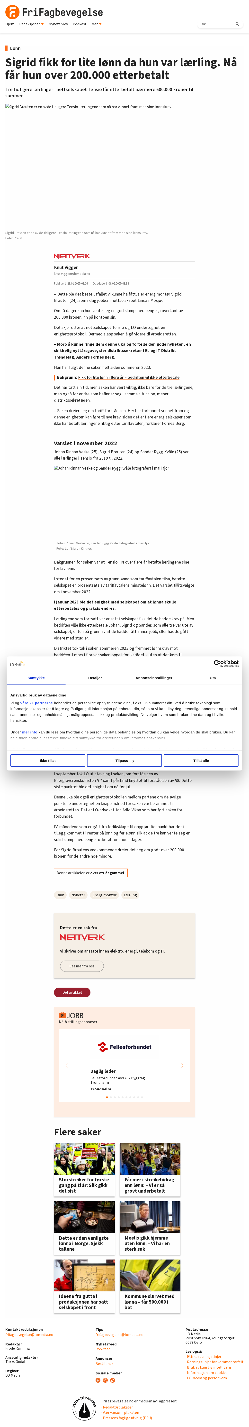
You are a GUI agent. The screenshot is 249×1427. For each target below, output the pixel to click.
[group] (124, 1065)
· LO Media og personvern (206, 1378)
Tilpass (125, 761)
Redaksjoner (31, 24)
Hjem (9, 24)
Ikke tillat (53, 761)
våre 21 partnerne (45, 703)
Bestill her (104, 1363)
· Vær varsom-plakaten (120, 1412)
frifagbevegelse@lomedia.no (29, 1334)
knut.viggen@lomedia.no (72, 273)
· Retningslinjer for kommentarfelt (215, 1362)
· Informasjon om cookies (206, 1372)
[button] (182, 1065)
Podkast (80, 24)
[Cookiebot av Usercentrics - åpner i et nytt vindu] (209, 663)
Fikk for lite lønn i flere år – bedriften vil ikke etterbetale (128, 377)
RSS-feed (103, 1349)
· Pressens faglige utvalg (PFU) (126, 1418)
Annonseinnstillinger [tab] (151, 678)
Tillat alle (196, 761)
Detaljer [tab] (97, 678)
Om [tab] (207, 678)
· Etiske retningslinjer (203, 1356)
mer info (38, 732)
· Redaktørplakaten (117, 1407)
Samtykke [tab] (42, 678)
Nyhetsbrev (58, 24)
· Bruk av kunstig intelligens (208, 1367)
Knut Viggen (66, 267)
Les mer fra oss (82, 966)
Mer (96, 24)
